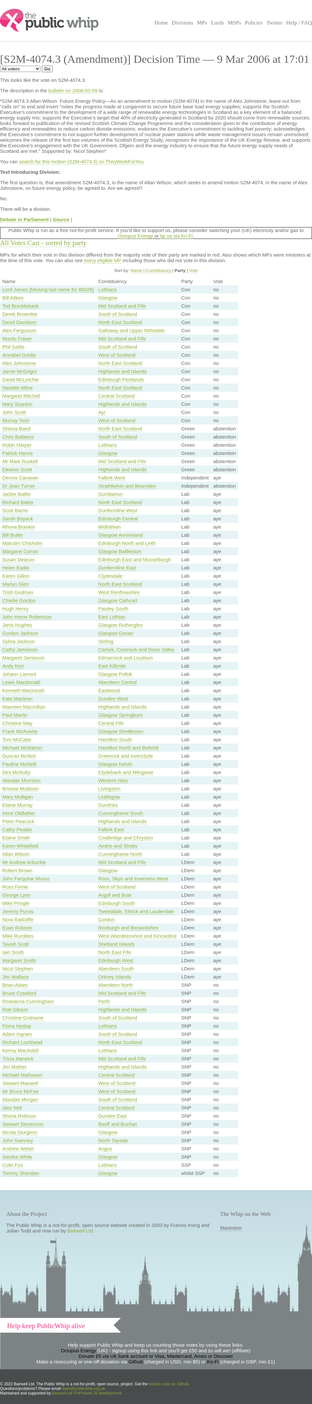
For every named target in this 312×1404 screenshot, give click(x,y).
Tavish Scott (15, 944)
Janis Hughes (17, 625)
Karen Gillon (16, 576)
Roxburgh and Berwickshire (128, 927)
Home (161, 23)
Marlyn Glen (15, 584)
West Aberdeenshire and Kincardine (137, 936)
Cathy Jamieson (20, 649)
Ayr (101, 412)
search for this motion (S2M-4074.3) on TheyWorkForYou (81, 161)
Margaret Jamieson (23, 657)
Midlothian (109, 527)
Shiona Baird (16, 428)
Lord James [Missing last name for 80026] (48, 289)
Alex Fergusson (19, 330)
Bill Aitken (13, 297)
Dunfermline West (117, 510)
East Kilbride (112, 666)
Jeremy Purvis (17, 911)
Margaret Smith (19, 960)
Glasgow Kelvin (115, 764)
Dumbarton (110, 494)
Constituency (158, 270)
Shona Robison (19, 1116)
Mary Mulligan (17, 797)
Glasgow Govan (115, 633)
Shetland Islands (116, 944)
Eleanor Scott (17, 469)
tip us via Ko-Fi (176, 236)
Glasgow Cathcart (117, 600)
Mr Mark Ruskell (20, 461)
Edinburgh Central (118, 518)
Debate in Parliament (24, 219)
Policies (254, 23)
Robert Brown (17, 870)
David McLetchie (20, 379)
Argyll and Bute (115, 895)
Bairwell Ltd (80, 1230)
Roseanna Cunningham (28, 1001)
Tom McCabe (16, 739)
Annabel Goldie (19, 355)
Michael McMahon (22, 747)
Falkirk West (111, 477)
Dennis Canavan (20, 477)
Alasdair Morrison (21, 780)
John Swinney (17, 1140)
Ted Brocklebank (20, 306)
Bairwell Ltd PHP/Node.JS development (86, 1393)
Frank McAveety (20, 731)
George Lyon (16, 895)
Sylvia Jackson (18, 641)
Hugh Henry (15, 608)
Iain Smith (13, 952)
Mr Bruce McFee (20, 1091)
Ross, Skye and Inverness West (133, 878)
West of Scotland (116, 355)
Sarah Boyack (17, 518)
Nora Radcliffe (17, 919)
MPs (202, 23)
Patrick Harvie (17, 453)
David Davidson (19, 322)
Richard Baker (17, 502)
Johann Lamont (19, 674)
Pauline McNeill (19, 764)
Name (136, 270)
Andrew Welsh (18, 1148)
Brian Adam (15, 985)
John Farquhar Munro (26, 878)
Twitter (274, 23)
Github (136, 1361)
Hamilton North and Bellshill (128, 747)
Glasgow (107, 297)
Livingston (109, 788)
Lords (217, 23)
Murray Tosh (15, 420)
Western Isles (113, 780)
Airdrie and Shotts (117, 846)
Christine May (17, 723)
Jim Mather (14, 1067)
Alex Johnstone (19, 363)
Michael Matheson (22, 1075)
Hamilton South (115, 739)
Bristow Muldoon (20, 788)
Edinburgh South (116, 903)
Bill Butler (12, 535)
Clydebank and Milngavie (125, 772)
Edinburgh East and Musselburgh (134, 559)
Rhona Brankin (18, 527)
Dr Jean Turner (18, 486)
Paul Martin (14, 715)
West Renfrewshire (118, 592)
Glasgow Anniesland (120, 535)
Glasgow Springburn (120, 715)
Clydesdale (110, 576)
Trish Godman (17, 592)
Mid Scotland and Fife (122, 306)
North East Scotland (120, 322)
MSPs (234, 23)
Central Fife (111, 723)
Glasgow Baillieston (119, 551)
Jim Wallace (15, 977)
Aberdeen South (116, 968)
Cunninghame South (120, 813)
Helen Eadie (15, 567)
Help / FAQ (299, 23)
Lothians (107, 289)
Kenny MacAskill (20, 1050)
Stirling (105, 641)
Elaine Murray (17, 805)
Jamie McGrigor (19, 371)
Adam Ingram (17, 1034)
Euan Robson (17, 927)
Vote (193, 270)
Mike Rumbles (17, 936)
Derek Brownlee (19, 314)
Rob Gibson (15, 1009)
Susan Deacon (18, 559)
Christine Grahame (23, 1017)
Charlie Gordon (19, 600)
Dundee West (113, 698)
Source (61, 219)
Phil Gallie (13, 347)
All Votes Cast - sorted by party (43, 243)
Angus (105, 1148)
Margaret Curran (20, 551)
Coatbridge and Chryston (125, 837)
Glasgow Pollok (115, 674)
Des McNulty (16, 772)
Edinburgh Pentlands (121, 379)
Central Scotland (116, 396)
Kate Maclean (17, 698)
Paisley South (113, 608)
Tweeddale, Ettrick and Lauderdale (136, 911)
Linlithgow (109, 797)
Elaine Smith (16, 837)
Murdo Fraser (17, 338)
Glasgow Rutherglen (120, 625)
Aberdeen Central (117, 682)
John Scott (14, 412)
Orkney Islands (114, 977)
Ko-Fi (213, 1361)
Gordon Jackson (20, 633)
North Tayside (113, 1140)
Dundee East (112, 1116)
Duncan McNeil (19, 756)
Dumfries (108, 805)
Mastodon (231, 1228)
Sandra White (17, 1157)
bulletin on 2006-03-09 (73, 90)
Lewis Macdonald (21, 682)
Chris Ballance (18, 437)
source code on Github (169, 1384)
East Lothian (111, 617)
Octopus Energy (135, 236)
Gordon (106, 919)
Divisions (182, 23)
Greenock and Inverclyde (125, 756)
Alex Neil (12, 1107)
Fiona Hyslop (16, 1026)
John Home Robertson (27, 617)
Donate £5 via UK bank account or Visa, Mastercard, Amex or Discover (155, 1356)
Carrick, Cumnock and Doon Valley (136, 649)
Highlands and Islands (122, 371)
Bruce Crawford (19, 993)
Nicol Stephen (17, 968)
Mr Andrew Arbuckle (24, 862)
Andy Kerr (13, 666)
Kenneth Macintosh (23, 690)
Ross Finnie (15, 887)
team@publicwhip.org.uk (83, 1388)
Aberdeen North (115, 985)
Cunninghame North (120, 854)
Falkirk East (111, 829)
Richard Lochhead (22, 1042)
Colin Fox (12, 1165)
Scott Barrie (15, 510)
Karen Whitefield (20, 846)
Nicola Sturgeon (19, 1132)
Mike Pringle (16, 903)
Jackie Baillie (16, 494)
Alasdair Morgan (20, 1099)
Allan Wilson (16, 854)
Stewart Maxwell (20, 1083)
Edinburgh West (115, 960)
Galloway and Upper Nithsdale (131, 330)
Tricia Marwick (17, 1058)
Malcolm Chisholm (22, 543)
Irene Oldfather (18, 813)
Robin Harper (16, 445)
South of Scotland (117, 314)
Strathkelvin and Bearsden (127, 486)
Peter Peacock (18, 821)
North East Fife (114, 952)
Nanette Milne (17, 387)
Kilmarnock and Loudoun (125, 657)
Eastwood (109, 690)
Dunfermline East (117, 567)
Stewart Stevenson (23, 1124)
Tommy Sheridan (20, 1173)
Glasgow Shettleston (120, 731)
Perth (104, 1001)
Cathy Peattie (17, 829)
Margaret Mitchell (21, 396)
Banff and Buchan (117, 1124)
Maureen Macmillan (23, 707)
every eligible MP (102, 260)
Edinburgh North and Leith (127, 543)
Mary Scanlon (17, 404)
